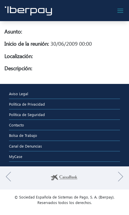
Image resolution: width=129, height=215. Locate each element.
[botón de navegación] (120, 11)
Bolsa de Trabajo (23, 135)
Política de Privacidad (27, 104)
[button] (8, 178)
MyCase (15, 156)
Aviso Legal (18, 93)
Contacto (16, 124)
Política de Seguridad (27, 114)
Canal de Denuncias (25, 146)
